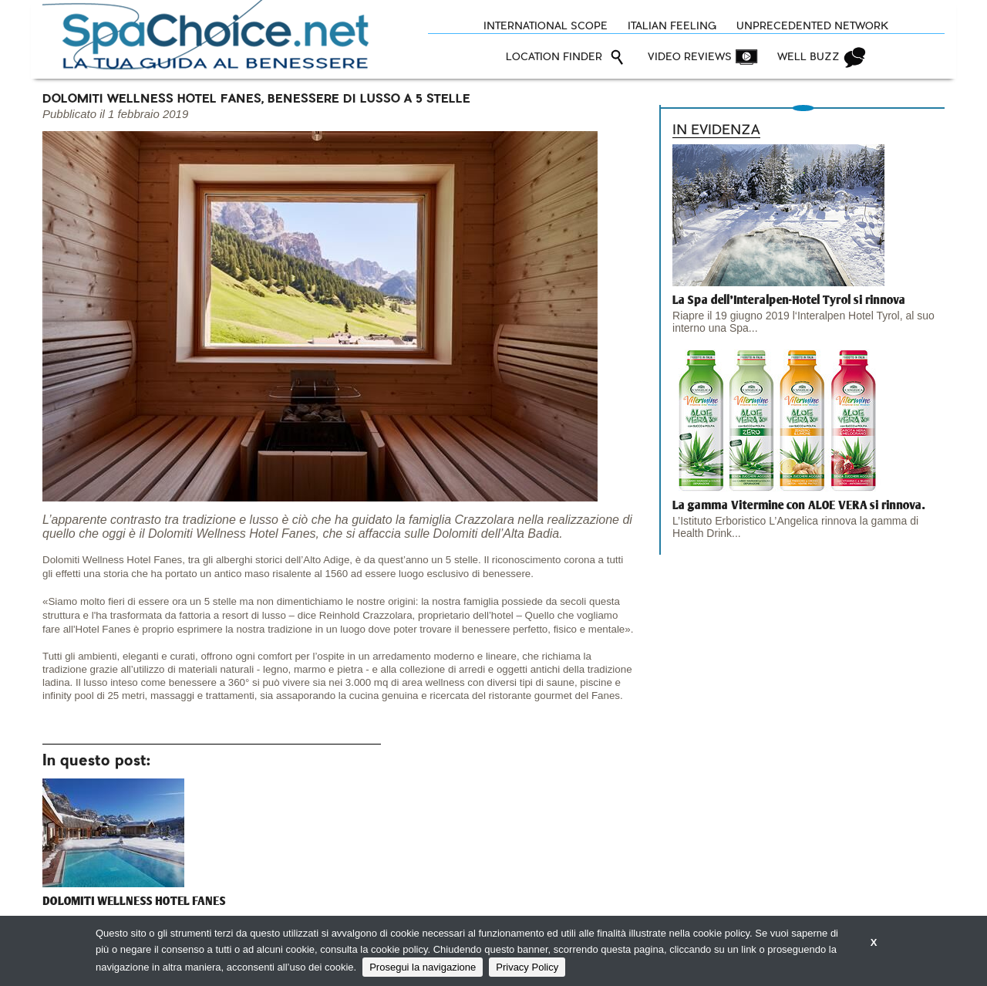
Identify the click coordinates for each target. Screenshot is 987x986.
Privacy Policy (527, 967)
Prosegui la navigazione (422, 967)
